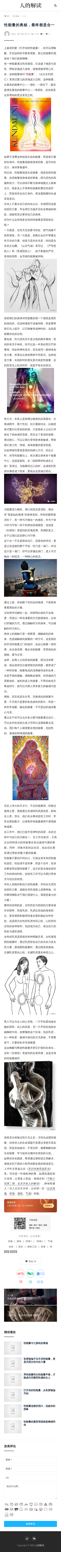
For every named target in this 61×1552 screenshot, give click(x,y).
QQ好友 (40, 1274)
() (30, 1261)
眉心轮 (29, 509)
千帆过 (13, 34)
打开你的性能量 (29, 48)
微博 (21, 1274)
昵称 (9, 1459)
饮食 (43, 1246)
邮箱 (9, 1468)
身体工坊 (32, 1246)
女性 (11, 1246)
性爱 (17, 450)
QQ (7, 1477)
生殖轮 (10, 530)
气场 (28, 1193)
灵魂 (10, 1241)
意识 (20, 1246)
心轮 (35, 466)
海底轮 (39, 89)
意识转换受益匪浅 (39, 1169)
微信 (31, 1274)
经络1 (29, 1241)
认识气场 (27, 245)
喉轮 (19, 509)
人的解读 (39, 1545)
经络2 (40, 1241)
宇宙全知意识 (43, 365)
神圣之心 (48, 952)
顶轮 (32, 84)
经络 (12, 1193)
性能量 (47, 53)
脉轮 (22, 460)
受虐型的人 (23, 251)
